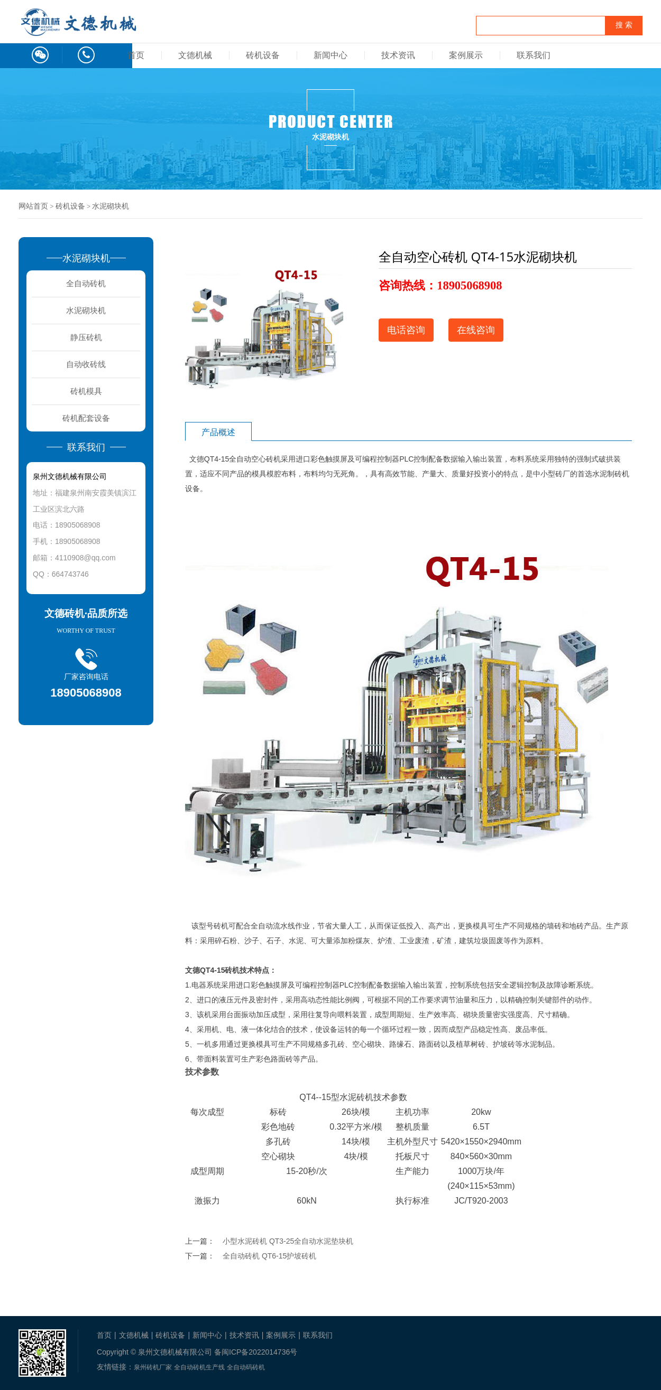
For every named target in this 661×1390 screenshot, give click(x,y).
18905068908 (469, 285)
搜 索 (624, 25)
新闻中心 (330, 55)
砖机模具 (86, 391)
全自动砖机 (86, 283)
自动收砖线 (86, 364)
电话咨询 (406, 330)
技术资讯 (398, 55)
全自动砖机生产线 (199, 1367)
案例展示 (466, 55)
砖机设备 (263, 55)
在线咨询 (476, 330)
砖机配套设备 (86, 418)
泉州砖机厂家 (153, 1367)
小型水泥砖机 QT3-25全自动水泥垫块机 (288, 1241)
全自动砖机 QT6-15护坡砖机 (269, 1256)
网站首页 (33, 206)
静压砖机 (86, 337)
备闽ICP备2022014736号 (255, 1352)
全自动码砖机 (246, 1367)
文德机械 (195, 55)
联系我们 (533, 55)
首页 (135, 55)
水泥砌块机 (110, 206)
